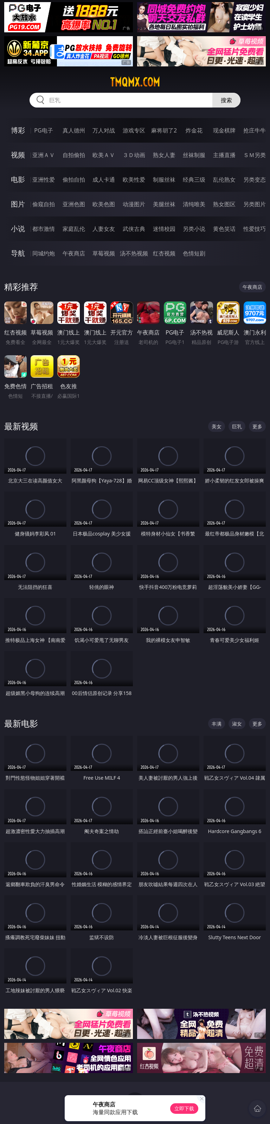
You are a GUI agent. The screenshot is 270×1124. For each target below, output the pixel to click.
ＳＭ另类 (254, 155)
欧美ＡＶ (103, 155)
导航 (18, 253)
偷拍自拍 (74, 179)
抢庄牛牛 (254, 130)
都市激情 (43, 229)
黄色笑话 (224, 229)
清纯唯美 (194, 204)
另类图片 (254, 204)
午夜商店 (74, 253)
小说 (18, 228)
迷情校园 (164, 229)
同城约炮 (43, 253)
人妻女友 (103, 229)
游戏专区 (134, 130)
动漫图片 (134, 204)
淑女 (237, 723)
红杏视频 (164, 253)
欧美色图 (103, 204)
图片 (18, 204)
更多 (257, 426)
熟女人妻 (164, 155)
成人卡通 (103, 179)
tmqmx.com (135, 82)
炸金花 (194, 130)
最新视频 (21, 426)
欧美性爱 (134, 179)
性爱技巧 (254, 229)
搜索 (226, 100)
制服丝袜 (164, 179)
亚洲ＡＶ (43, 155)
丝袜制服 (194, 155)
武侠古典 (134, 229)
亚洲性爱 (43, 179)
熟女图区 (224, 204)
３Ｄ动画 (134, 155)
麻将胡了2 (164, 130)
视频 (18, 155)
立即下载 (184, 1108)
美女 (216, 426)
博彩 (18, 130)
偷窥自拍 (43, 204)
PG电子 (43, 130)
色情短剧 (194, 253)
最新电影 (21, 723)
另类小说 (194, 229)
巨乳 (237, 426)
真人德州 (74, 130)
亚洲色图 (74, 204)
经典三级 (194, 179)
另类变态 (254, 179)
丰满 (216, 723)
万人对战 (103, 130)
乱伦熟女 (224, 179)
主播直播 (224, 155)
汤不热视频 (134, 253)
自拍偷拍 (74, 155)
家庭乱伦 (74, 229)
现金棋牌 (224, 130)
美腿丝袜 (164, 204)
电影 (18, 179)
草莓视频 (103, 253)
